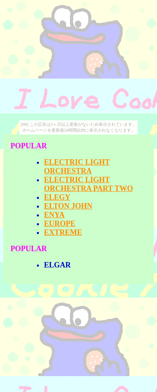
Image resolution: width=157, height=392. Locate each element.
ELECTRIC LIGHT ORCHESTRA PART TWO (88, 184)
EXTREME (63, 232)
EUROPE (59, 223)
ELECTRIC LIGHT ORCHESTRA (77, 166)
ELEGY (57, 197)
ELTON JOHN (68, 206)
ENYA (54, 215)
